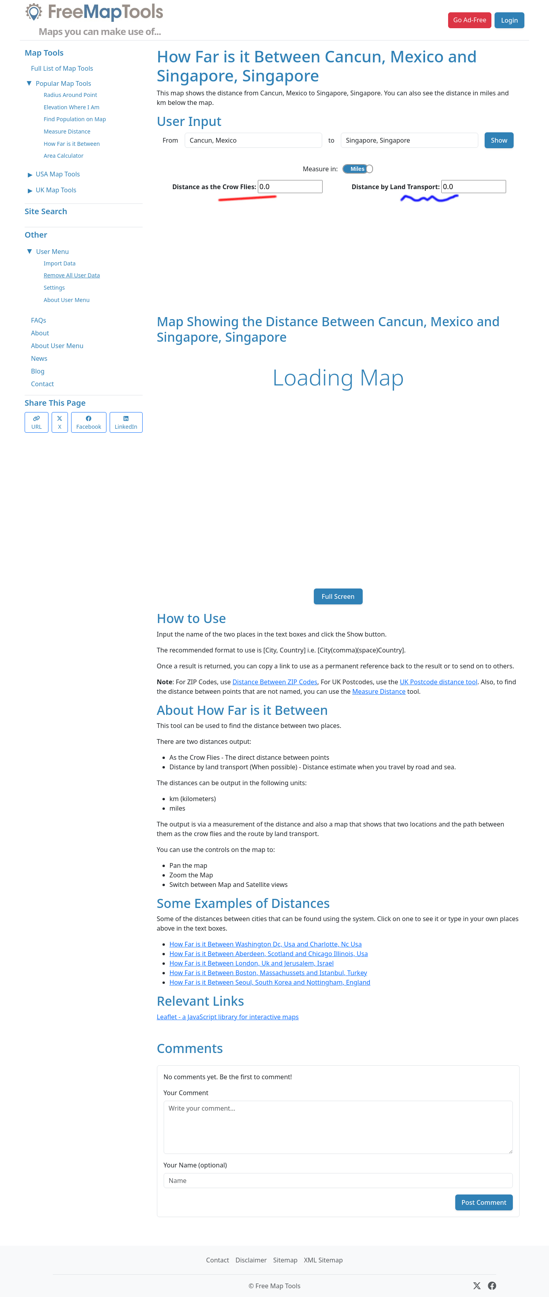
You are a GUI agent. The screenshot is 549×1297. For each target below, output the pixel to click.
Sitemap (285, 1260)
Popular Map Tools (63, 83)
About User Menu (67, 300)
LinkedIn (126, 423)
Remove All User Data (72, 275)
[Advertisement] (338, 258)
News (39, 358)
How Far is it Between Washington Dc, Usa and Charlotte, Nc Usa (266, 944)
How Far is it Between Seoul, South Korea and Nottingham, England (270, 982)
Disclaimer (251, 1260)
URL (36, 423)
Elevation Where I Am (71, 107)
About (40, 333)
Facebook (88, 423)
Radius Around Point (70, 95)
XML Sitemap (323, 1260)
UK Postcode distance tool (438, 682)
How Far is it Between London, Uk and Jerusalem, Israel (252, 963)
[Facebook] (492, 1286)
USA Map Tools (58, 174)
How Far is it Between (72, 143)
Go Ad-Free (469, 19)
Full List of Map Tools (62, 68)
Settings (54, 287)
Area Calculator (63, 155)
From (170, 140)
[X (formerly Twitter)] (477, 1286)
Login (509, 20)
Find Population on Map (75, 119)
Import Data (59, 263)
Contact (42, 383)
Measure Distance (67, 131)
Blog (37, 371)
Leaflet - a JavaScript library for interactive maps (228, 1016)
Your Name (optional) (195, 1165)
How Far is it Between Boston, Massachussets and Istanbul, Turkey (268, 972)
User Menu (52, 251)
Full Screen (338, 596)
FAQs (38, 320)
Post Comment (484, 1202)
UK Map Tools (56, 190)
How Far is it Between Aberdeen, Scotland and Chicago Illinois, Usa (269, 953)
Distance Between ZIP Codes (274, 682)
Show (499, 140)
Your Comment (186, 1092)
